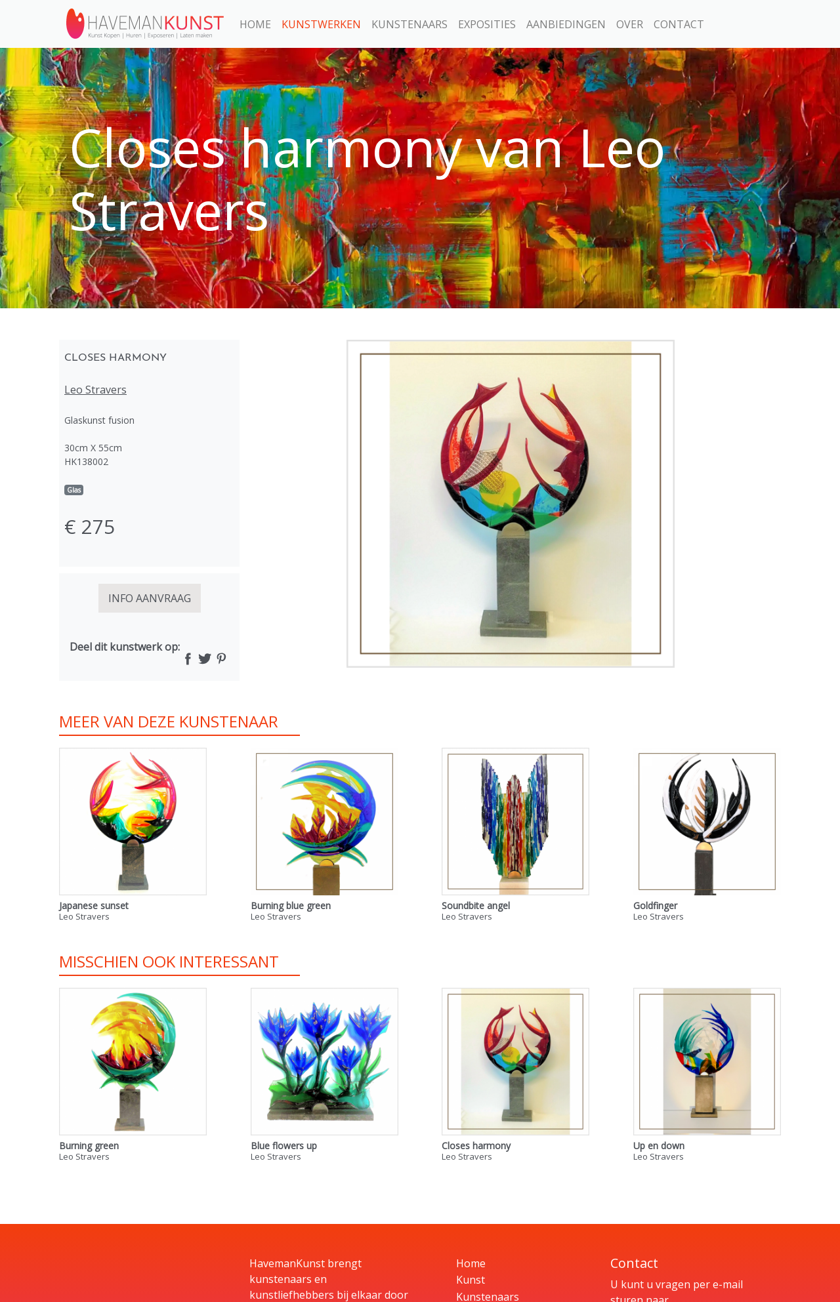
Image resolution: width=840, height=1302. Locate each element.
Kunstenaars (409, 24)
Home (255, 24)
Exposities (487, 24)
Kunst (470, 1279)
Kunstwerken (321, 24)
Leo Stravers (95, 389)
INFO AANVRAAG (149, 598)
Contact (679, 24)
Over (629, 24)
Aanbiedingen (566, 24)
